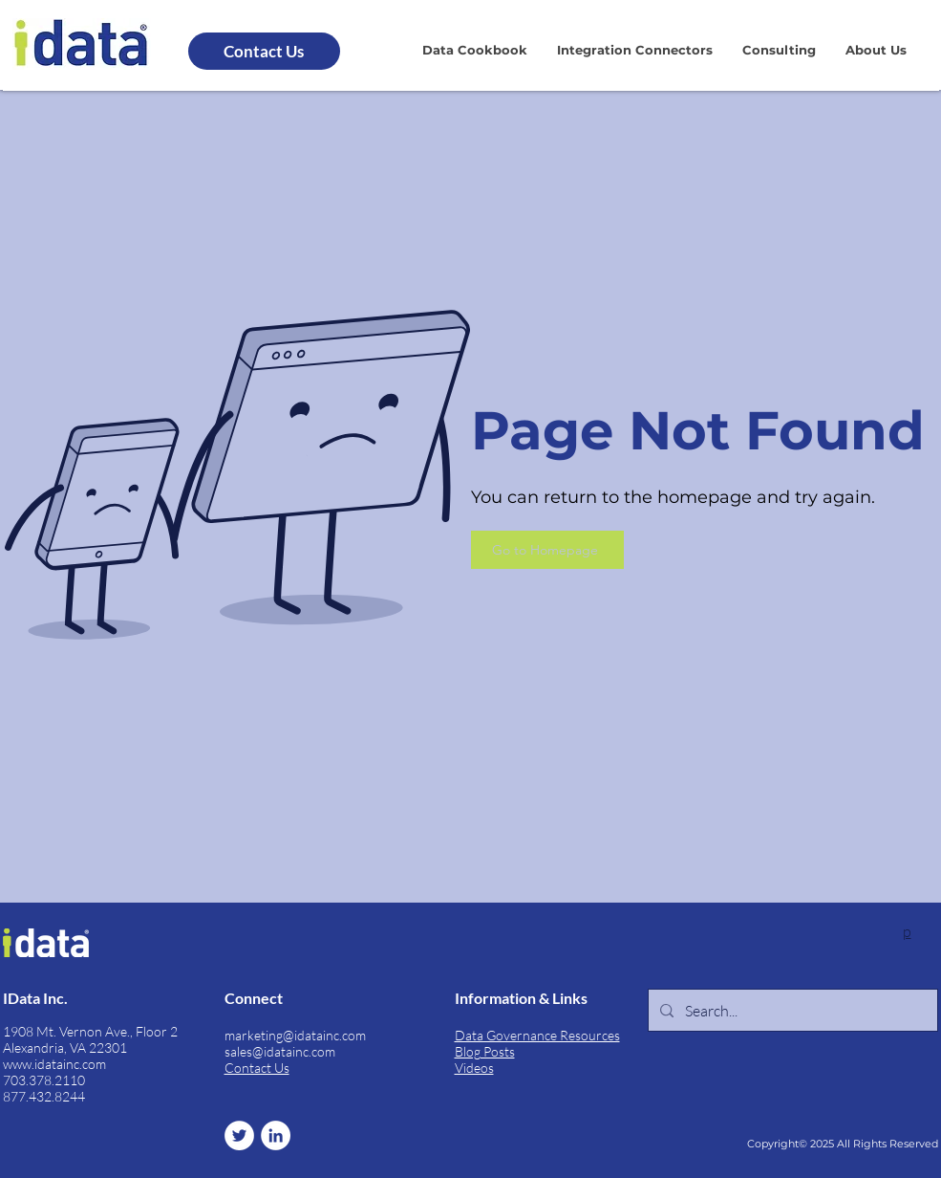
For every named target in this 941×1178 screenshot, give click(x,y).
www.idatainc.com (54, 1064)
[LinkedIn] (275, 1135)
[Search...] (791, 1010)
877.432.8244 (44, 1096)
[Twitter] (239, 1135)
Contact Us (257, 1067)
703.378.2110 (44, 1080)
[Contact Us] (264, 51)
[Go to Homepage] (547, 550)
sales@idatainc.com (280, 1051)
